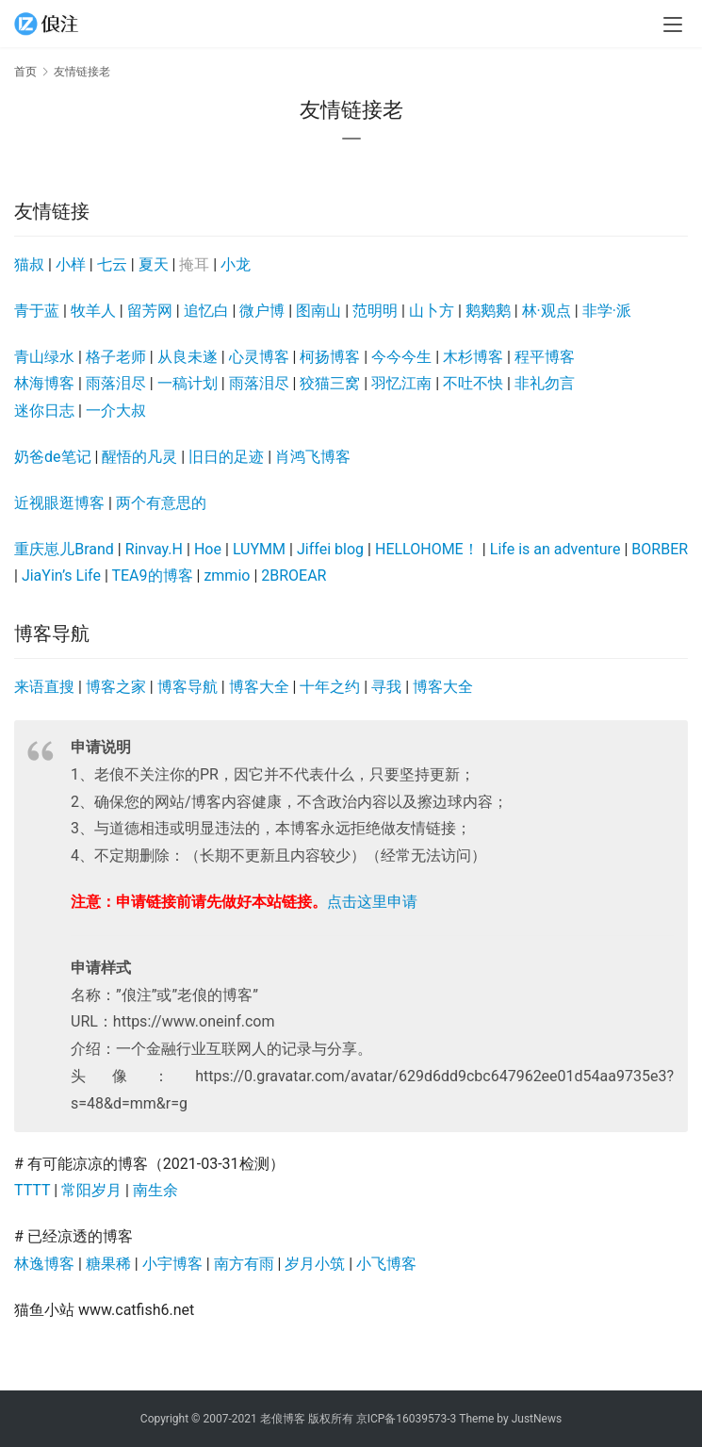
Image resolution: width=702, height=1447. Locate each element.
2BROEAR (293, 575)
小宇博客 (172, 1264)
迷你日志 (44, 410)
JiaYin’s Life (61, 575)
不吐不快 (473, 383)
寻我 (386, 687)
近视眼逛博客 (59, 503)
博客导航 (187, 687)
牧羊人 (93, 311)
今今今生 (401, 357)
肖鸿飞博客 (313, 457)
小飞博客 (386, 1264)
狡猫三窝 (330, 383)
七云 (112, 264)
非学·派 (606, 311)
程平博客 (544, 357)
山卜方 (431, 311)
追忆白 (206, 311)
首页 (25, 71)
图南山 (318, 311)
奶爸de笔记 (52, 457)
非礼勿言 (544, 383)
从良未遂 (187, 357)
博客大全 (259, 687)
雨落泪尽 (116, 383)
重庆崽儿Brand (64, 549)
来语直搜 (44, 687)
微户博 (262, 311)
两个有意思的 (161, 503)
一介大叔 (116, 410)
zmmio (227, 575)
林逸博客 (44, 1264)
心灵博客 (259, 357)
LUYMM (259, 549)
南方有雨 (244, 1264)
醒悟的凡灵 (139, 457)
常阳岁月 (91, 1190)
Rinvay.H (154, 549)
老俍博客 (282, 1418)
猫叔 (29, 264)
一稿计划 (187, 383)
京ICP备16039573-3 (406, 1418)
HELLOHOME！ (427, 549)
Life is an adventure (555, 549)
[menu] (673, 24)
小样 (71, 264)
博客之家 (116, 687)
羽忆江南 (401, 383)
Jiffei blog (330, 549)
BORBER (659, 549)
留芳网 (149, 311)
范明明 (375, 311)
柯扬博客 (330, 357)
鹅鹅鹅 (488, 311)
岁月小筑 (315, 1264)
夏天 (154, 264)
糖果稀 (108, 1264)
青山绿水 (44, 357)
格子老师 (116, 357)
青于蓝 (36, 311)
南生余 (155, 1190)
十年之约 (330, 687)
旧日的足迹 (226, 457)
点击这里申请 (372, 902)
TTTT (32, 1190)
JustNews (537, 1418)
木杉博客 (473, 357)
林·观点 (546, 311)
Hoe (207, 549)
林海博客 (44, 383)
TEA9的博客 (151, 575)
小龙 (235, 264)
